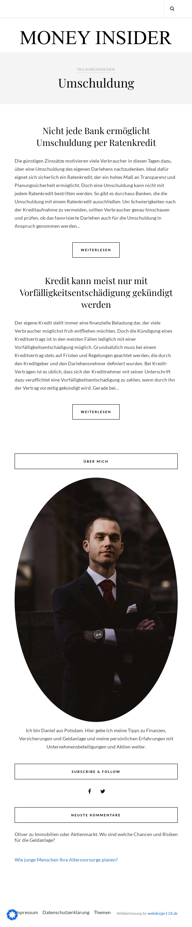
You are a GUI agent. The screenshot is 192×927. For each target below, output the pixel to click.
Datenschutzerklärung (65, 912)
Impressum (26, 912)
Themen (102, 912)
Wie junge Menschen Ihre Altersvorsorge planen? (66, 860)
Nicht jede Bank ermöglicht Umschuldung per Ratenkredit (96, 136)
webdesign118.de (162, 913)
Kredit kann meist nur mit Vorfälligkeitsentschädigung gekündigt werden (96, 292)
